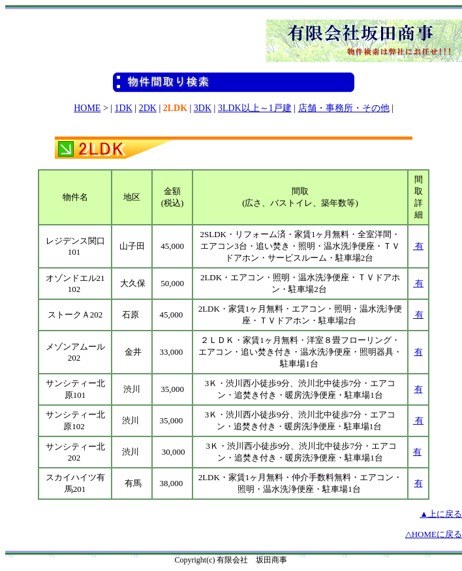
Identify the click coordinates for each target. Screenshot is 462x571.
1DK (123, 108)
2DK (148, 108)
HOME (87, 108)
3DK (202, 108)
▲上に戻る (441, 514)
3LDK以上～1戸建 (255, 108)
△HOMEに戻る (433, 534)
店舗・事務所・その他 (344, 108)
